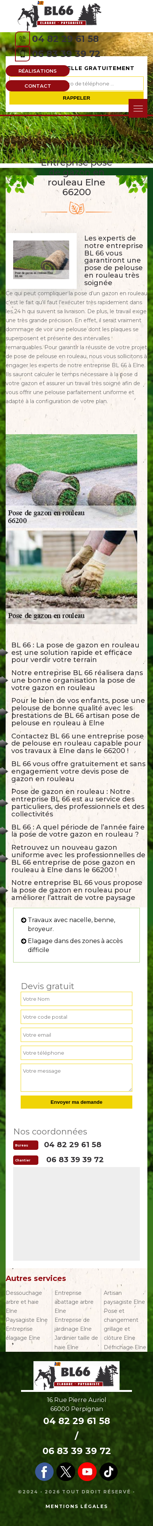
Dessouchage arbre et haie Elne (24, 1302)
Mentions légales (76, 1506)
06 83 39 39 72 (66, 53)
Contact (37, 86)
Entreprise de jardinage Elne (73, 1324)
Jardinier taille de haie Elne (76, 1342)
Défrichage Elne (125, 1347)
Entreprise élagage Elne (23, 1333)
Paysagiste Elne (27, 1320)
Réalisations (37, 71)
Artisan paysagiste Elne (124, 1297)
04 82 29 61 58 (65, 38)
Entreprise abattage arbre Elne (74, 1302)
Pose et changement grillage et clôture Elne (121, 1324)
